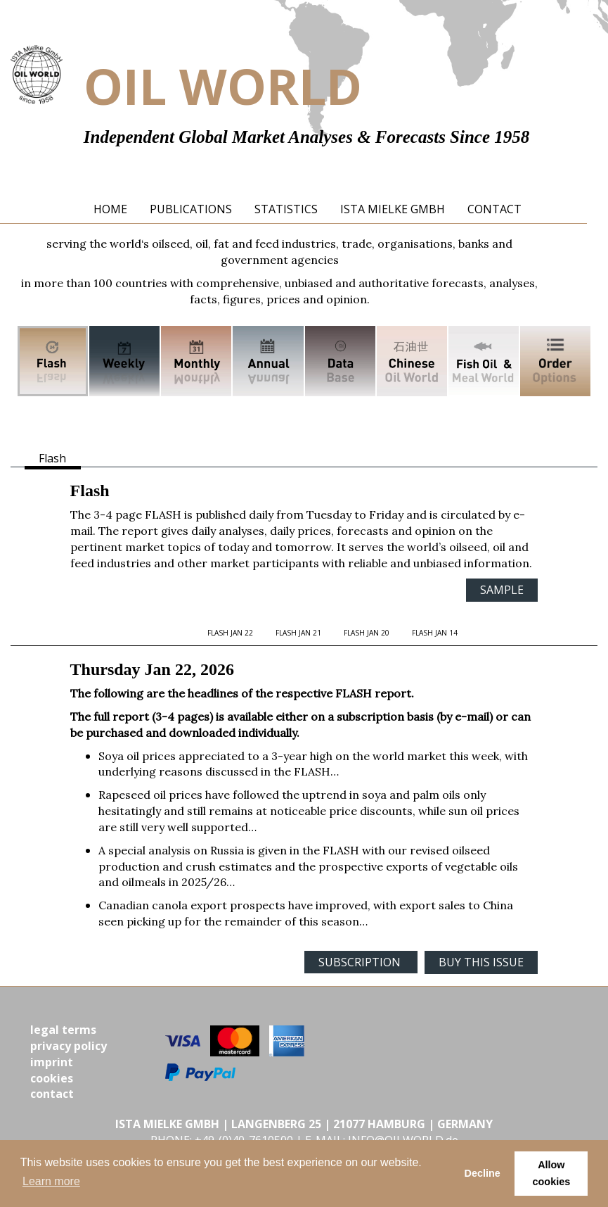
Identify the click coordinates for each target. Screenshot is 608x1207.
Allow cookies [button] (552, 1173)
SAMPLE (502, 590)
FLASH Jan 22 (230, 633)
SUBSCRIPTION (360, 962)
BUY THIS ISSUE (481, 962)
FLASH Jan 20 (366, 633)
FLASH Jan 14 (435, 633)
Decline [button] (482, 1173)
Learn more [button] (51, 1181)
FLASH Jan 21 (298, 633)
